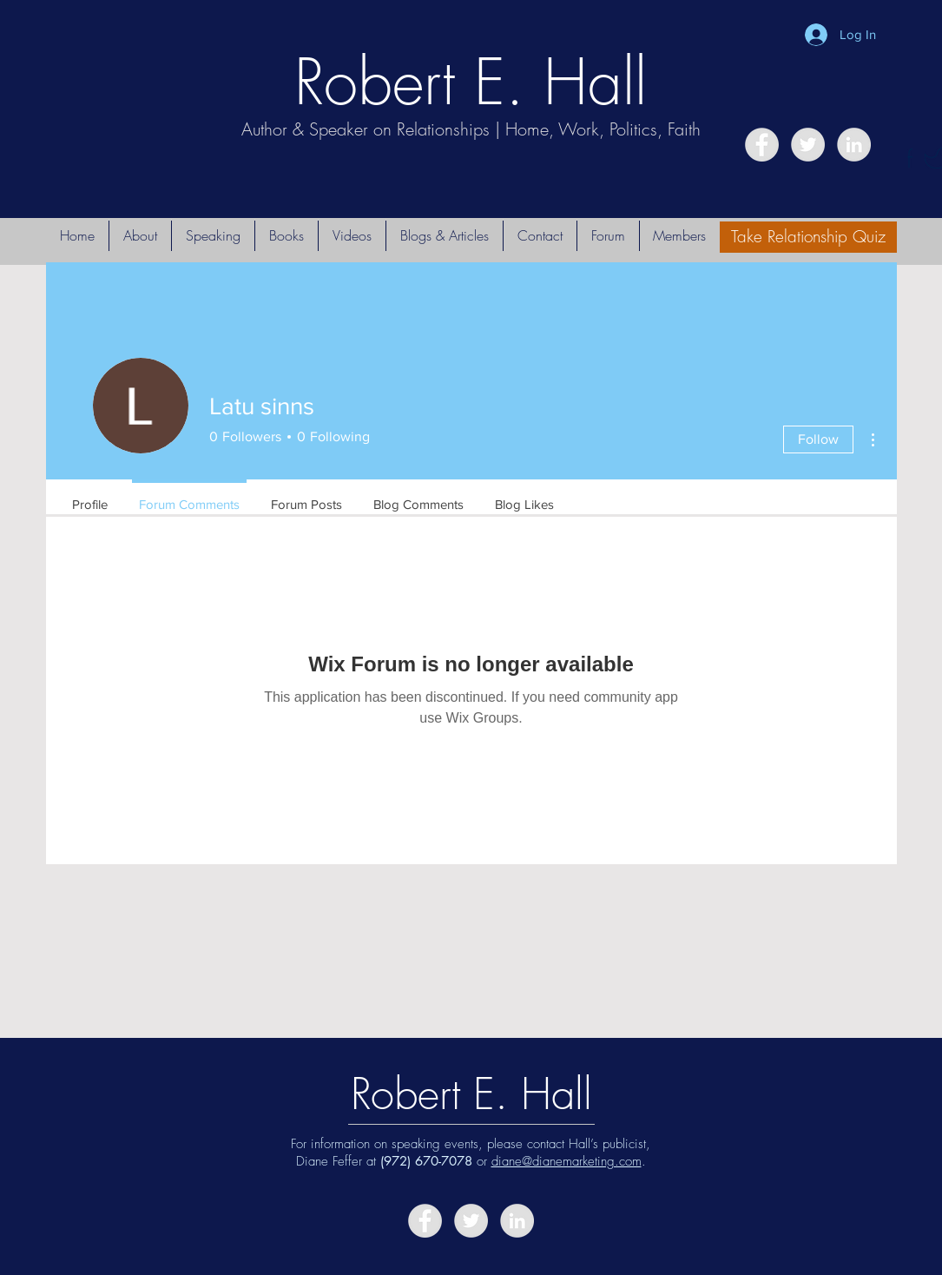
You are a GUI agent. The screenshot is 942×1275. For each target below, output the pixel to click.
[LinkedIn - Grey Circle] (854, 145)
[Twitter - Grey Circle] (808, 145)
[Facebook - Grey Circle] (762, 145)
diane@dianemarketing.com (566, 1161)
